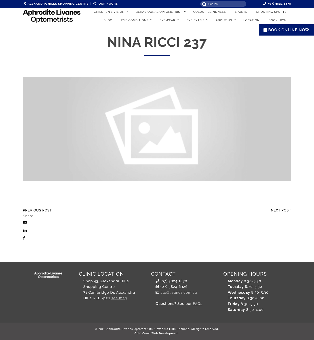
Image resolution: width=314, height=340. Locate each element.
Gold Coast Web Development (156, 333)
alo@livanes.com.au (178, 292)
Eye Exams (195, 20)
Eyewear (167, 20)
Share (28, 216)
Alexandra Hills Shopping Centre (56, 3)
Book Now (278, 20)
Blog (108, 20)
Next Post (281, 210)
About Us (224, 20)
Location (251, 20)
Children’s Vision (109, 11)
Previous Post (37, 210)
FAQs (197, 304)
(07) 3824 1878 (277, 3)
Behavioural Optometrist (159, 11)
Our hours (105, 3)
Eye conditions (135, 20)
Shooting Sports (271, 11)
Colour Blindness (209, 11)
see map (119, 298)
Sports (241, 11)
